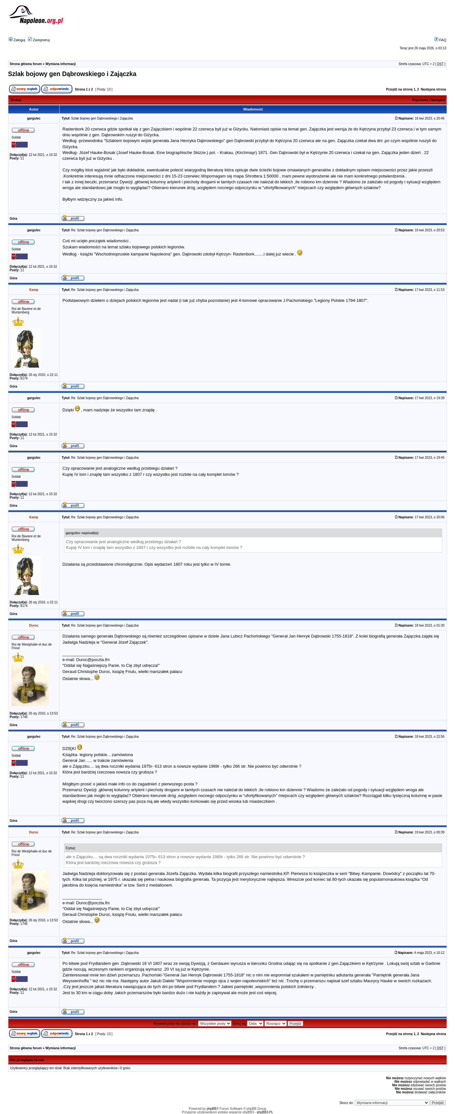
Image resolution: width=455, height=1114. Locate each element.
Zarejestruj (39, 40)
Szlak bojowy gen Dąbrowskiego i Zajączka (72, 73)
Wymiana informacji (60, 64)
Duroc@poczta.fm (93, 659)
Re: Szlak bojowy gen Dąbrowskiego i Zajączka (105, 230)
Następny (438, 100)
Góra (13, 218)
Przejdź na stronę (399, 89)
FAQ (440, 40)
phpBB (211, 1108)
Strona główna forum (26, 64)
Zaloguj (17, 40)
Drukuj (16, 100)
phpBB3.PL (265, 1112)
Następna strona (433, 89)
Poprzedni (420, 100)
